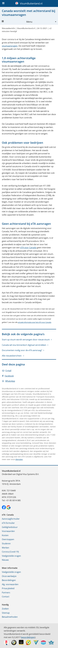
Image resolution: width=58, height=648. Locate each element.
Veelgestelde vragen (11, 555)
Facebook (8, 375)
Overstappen (8, 539)
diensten (19, 459)
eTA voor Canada (28, 247)
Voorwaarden (8, 531)
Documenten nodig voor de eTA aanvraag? (22, 350)
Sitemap (6, 612)
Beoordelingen (9, 580)
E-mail (6, 370)
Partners (6, 592)
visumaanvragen (10, 45)
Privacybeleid (8, 588)
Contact (5, 596)
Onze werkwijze (9, 576)
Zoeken (5, 608)
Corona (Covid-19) (10, 551)
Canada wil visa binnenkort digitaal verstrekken (24, 345)
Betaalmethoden (10, 616)
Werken (5, 547)
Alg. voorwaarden (10, 584)
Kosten (5, 535)
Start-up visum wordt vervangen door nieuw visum (26, 339)
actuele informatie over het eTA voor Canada (34, 322)
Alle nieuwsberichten (12, 355)
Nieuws (5, 560)
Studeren (6, 543)
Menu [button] (17, 21)
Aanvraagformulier (11, 518)
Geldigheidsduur (10, 527)
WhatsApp (8, 381)
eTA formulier (8, 523)
